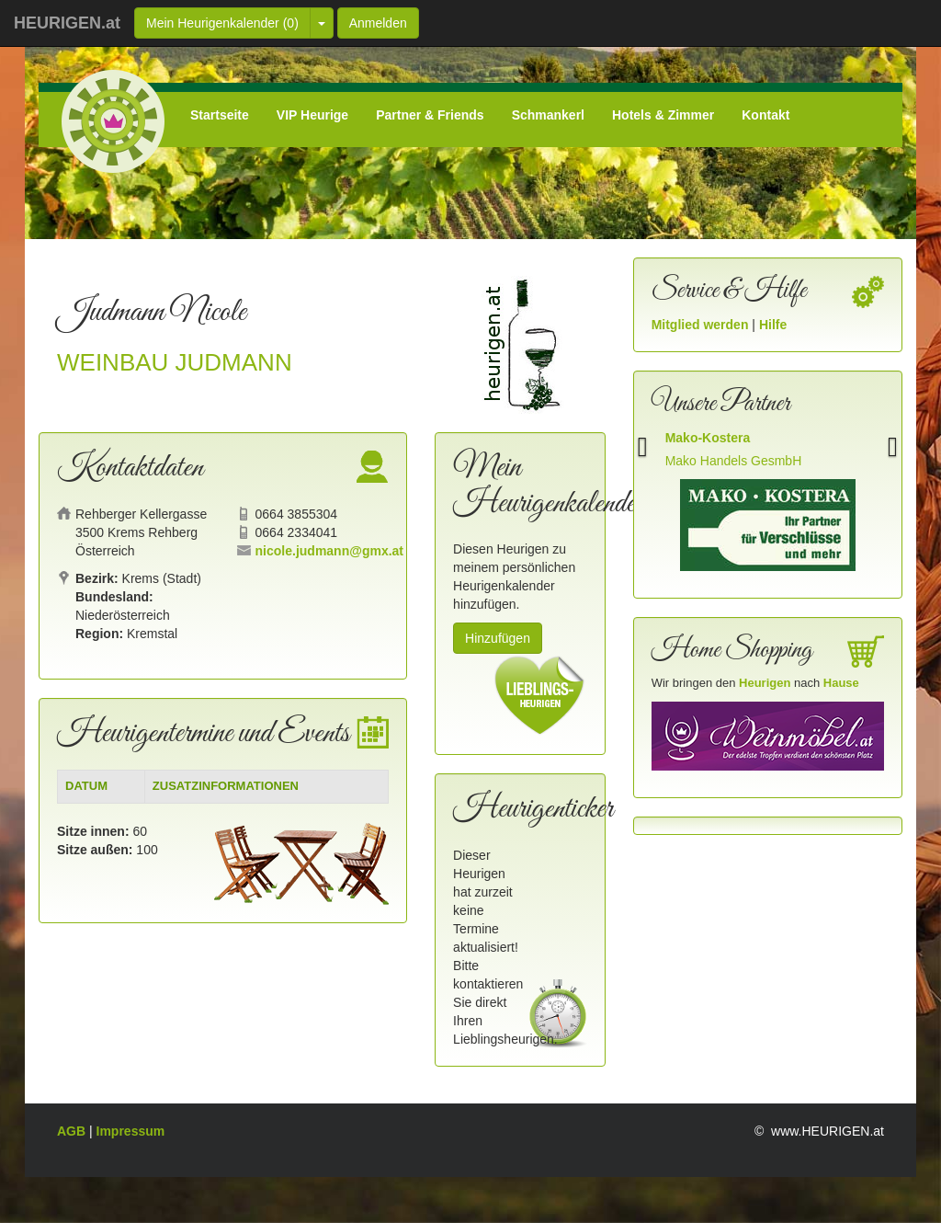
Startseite (219, 115)
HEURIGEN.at (67, 23)
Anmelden (378, 23)
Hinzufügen (497, 638)
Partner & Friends (429, 115)
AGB (73, 1131)
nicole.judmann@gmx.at (329, 550)
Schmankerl (548, 115)
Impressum (130, 1131)
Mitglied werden (702, 324)
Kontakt (765, 115)
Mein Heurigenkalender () (222, 23)
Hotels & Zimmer (663, 115)
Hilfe (773, 324)
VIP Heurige (312, 115)
